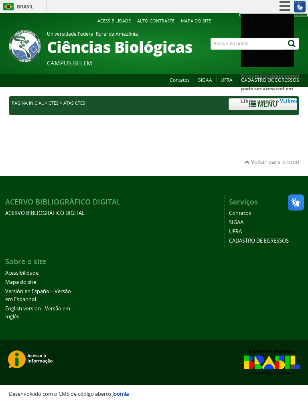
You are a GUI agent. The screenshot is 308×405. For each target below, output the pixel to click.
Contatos (180, 80)
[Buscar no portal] (248, 44)
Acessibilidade (114, 21)
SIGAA (205, 80)
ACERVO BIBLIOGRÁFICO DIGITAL (45, 213)
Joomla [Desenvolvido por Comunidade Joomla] (120, 394)
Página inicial (28, 103)
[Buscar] (292, 44)
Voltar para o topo (271, 162)
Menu (263, 104)
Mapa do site (196, 21)
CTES (54, 103)
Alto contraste (155, 21)
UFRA (227, 80)
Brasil (25, 6)
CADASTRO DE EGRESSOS (270, 80)
